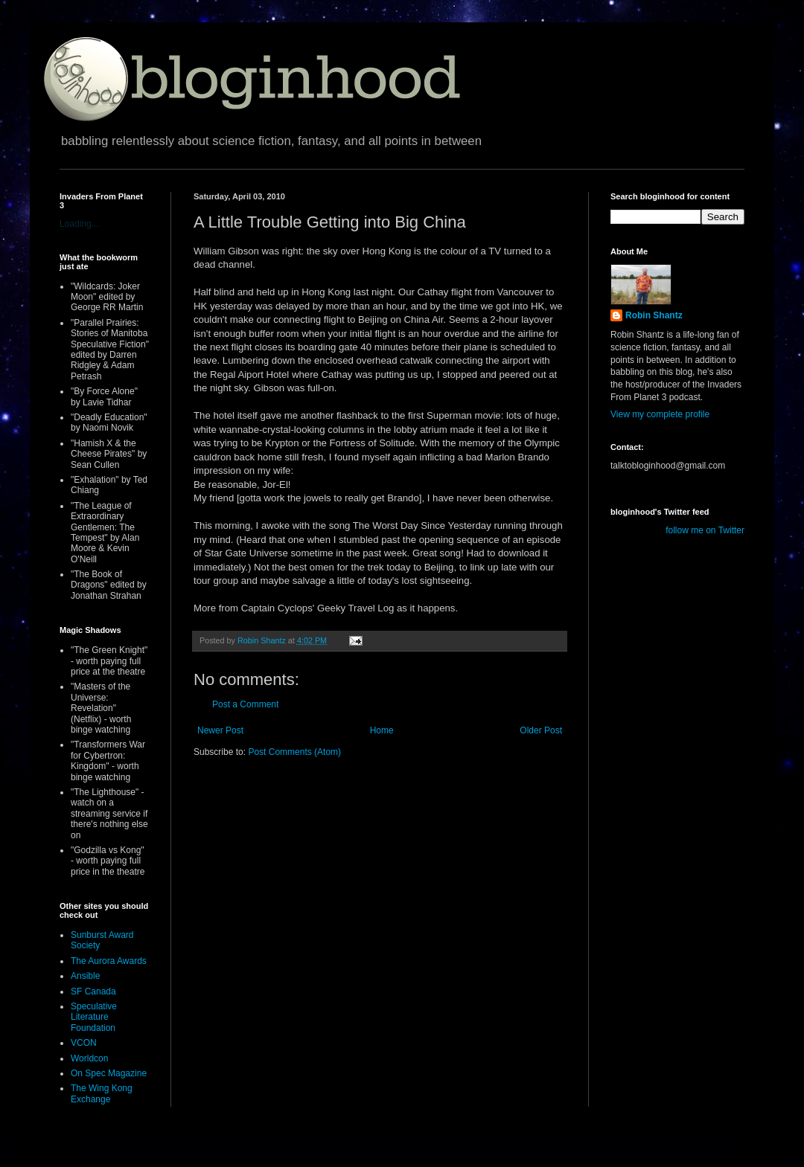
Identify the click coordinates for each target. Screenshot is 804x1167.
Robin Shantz (654, 315)
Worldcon (89, 1058)
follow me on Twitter (705, 530)
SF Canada (93, 991)
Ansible (85, 976)
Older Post (541, 730)
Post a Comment (245, 704)
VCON (84, 1043)
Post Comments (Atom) (294, 752)
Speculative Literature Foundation (94, 1017)
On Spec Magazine (109, 1073)
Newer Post (220, 730)
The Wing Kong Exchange (102, 1093)
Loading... (79, 224)
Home (382, 730)
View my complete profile (659, 414)
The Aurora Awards (109, 961)
